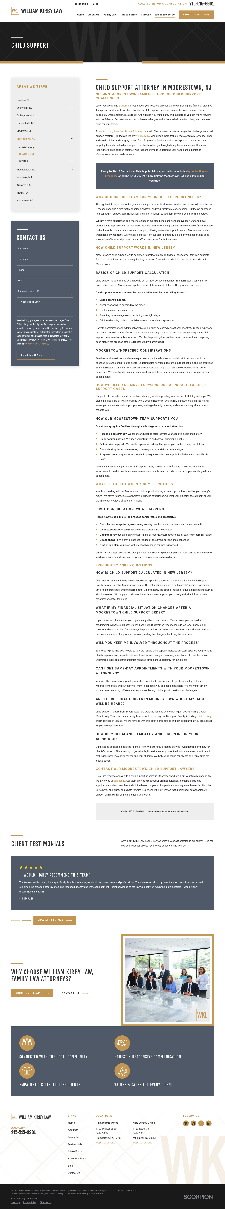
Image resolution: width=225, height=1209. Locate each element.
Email (20, 280)
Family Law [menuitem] (110, 14)
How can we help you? (29, 302)
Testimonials (80, 3)
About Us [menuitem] (93, 14)
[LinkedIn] (208, 1123)
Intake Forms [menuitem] (129, 14)
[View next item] (26, 920)
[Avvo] (193, 1123)
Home (71, 1122)
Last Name (23, 259)
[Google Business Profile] (186, 1123)
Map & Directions (105, 1142)
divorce (125, 105)
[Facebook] (201, 1123)
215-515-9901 (201, 4)
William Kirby (142, 135)
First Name (23, 248)
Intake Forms (75, 1151)
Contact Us (74, 1172)
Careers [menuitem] (146, 14)
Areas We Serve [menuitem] (165, 14)
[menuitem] (45, 100)
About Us (73, 1129)
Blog (95, 3)
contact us (119, 780)
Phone (21, 270)
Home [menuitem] (80, 14)
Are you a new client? (28, 291)
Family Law (74, 1137)
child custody (204, 716)
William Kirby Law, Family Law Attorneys (121, 131)
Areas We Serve (77, 1158)
